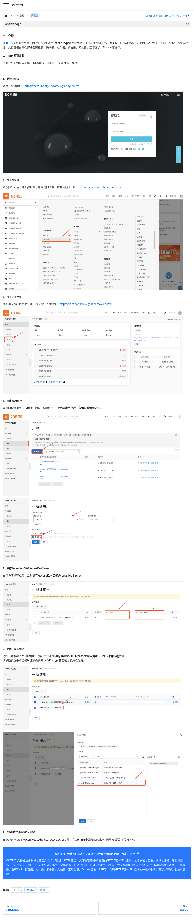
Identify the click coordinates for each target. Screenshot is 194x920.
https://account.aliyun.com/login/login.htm (51, 86)
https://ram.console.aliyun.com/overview (86, 304)
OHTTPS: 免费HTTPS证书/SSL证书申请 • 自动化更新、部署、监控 (97, 854)
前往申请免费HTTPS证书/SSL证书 (167, 16)
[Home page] (6, 15)
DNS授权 (31, 889)
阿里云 (44, 889)
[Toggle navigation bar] (6, 5)
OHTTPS (8, 43)
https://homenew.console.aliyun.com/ (97, 187)
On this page (13, 24)
